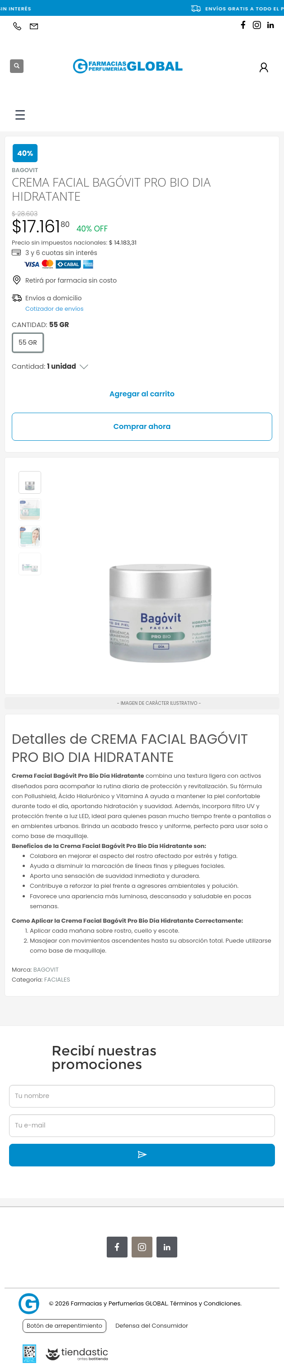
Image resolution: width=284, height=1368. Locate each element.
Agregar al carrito (142, 394)
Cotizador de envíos (54, 308)
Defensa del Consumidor (151, 1325)
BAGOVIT (46, 969)
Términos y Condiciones (205, 1303)
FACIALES (57, 979)
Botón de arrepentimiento (64, 1325)
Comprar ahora (142, 426)
